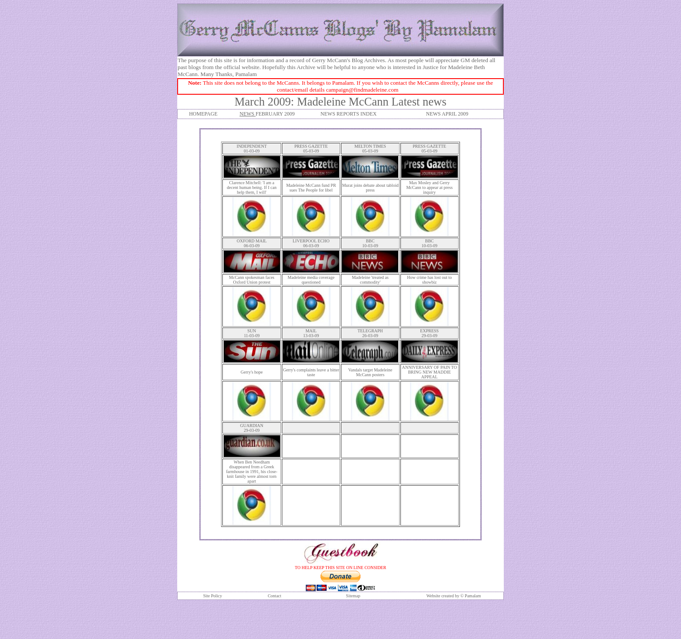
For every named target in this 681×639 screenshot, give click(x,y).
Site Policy (212, 595)
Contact (274, 595)
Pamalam (473, 595)
